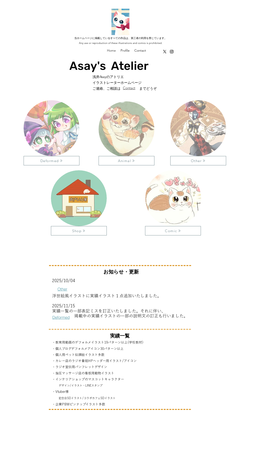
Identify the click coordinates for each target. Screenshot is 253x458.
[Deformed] (51, 160)
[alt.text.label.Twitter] (164, 51)
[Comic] (173, 230)
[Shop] (79, 230)
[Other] (198, 160)
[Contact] (129, 87)
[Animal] (126, 160)
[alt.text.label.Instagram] (171, 51)
